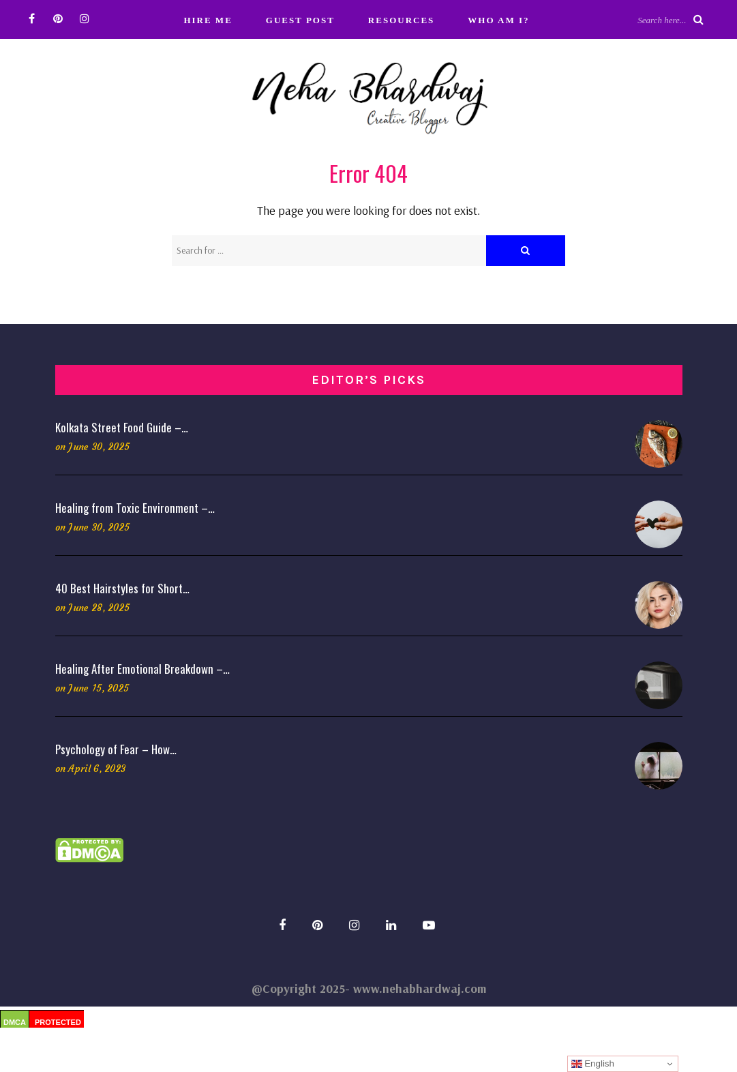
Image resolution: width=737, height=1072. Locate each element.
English (592, 1063)
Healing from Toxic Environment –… (135, 507)
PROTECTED (58, 1022)
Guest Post (300, 20)
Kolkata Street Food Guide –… (121, 427)
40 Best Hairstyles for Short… (122, 588)
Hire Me (207, 20)
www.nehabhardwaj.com (419, 988)
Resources (401, 20)
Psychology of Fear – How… (116, 749)
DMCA (14, 1022)
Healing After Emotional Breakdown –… (142, 668)
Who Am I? (498, 20)
